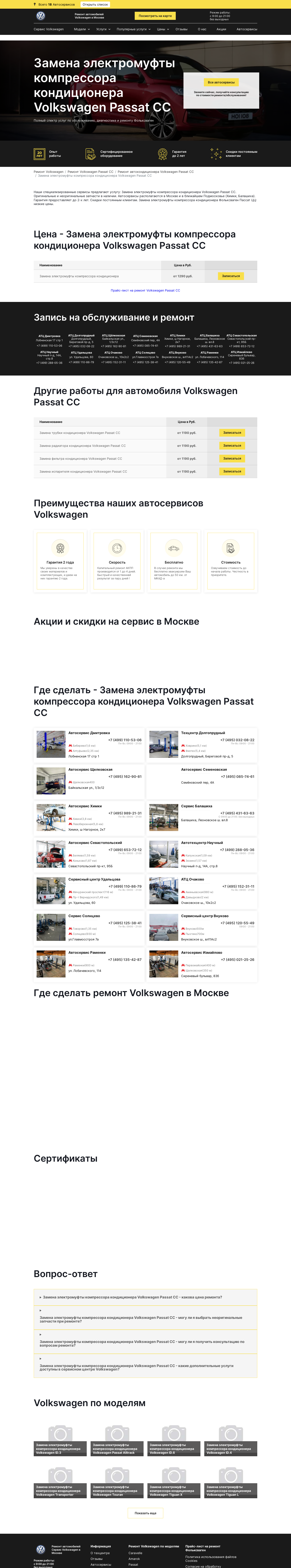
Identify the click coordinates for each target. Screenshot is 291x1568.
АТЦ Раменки (210, 352)
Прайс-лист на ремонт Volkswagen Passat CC (145, 290)
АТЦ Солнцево (145, 352)
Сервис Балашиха (196, 806)
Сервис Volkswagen (49, 29)
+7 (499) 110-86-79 (81, 362)
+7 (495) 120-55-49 (177, 362)
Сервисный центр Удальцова (94, 879)
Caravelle (135, 1553)
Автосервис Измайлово (201, 952)
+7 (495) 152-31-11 (113, 362)
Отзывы (182, 29)
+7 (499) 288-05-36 (49, 362)
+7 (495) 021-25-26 (241, 362)
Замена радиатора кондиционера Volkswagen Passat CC (83, 446)
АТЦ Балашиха (210, 335)
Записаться (231, 276)
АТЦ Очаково (113, 352)
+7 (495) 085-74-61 (145, 345)
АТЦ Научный (49, 352)
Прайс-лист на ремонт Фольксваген (202, 1548)
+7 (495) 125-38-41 (145, 362)
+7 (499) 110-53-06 (49, 345)
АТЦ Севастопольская (241, 335)
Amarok (134, 1559)
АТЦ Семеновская (145, 336)
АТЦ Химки (177, 335)
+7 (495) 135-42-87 (209, 362)
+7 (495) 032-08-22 (81, 346)
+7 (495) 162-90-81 (113, 346)
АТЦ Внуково (177, 352)
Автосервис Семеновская (204, 769)
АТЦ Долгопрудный (81, 335)
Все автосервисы (221, 82)
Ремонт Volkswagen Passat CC (91, 172)
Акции (221, 29)
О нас (202, 29)
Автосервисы (247, 29)
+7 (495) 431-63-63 (210, 346)
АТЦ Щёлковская (113, 335)
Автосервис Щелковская (90, 769)
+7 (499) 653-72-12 (241, 346)
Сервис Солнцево (84, 916)
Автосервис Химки (85, 806)
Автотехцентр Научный (202, 843)
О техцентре (100, 1553)
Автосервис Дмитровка (89, 733)
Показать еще (145, 1513)
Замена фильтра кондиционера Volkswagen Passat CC (81, 458)
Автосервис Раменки (87, 952)
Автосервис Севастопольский (95, 843)
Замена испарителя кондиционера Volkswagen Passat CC (83, 471)
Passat (133, 1564)
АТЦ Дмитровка (49, 336)
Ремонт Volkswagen (48, 172)
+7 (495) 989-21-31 (177, 346)
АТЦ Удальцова (81, 352)
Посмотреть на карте (155, 16)
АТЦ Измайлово (241, 352)
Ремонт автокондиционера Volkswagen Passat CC (156, 172)
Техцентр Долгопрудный (203, 733)
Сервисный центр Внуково (205, 916)
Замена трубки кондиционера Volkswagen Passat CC (80, 433)
